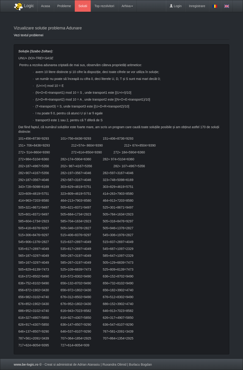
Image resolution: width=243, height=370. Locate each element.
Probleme (64, 6)
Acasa (45, 6)
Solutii (82, 6)
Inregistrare (197, 6)
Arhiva (127, 6)
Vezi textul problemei (28, 35)
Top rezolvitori (104, 6)
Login (176, 6)
